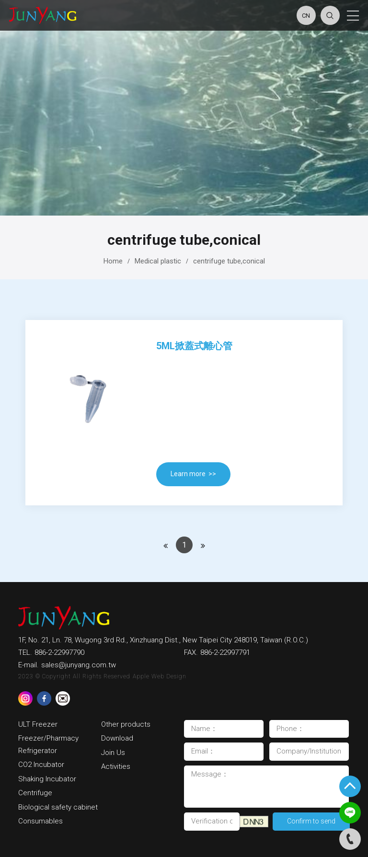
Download (118, 738)
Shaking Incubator (47, 779)
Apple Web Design (159, 676)
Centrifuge (35, 792)
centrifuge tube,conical (229, 261)
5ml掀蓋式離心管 (194, 346)
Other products (125, 724)
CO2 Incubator (41, 764)
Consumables (40, 821)
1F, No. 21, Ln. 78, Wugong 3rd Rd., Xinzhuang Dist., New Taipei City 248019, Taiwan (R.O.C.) (163, 640)
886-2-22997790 (59, 652)
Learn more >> (193, 474)
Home (113, 261)
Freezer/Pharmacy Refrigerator (49, 744)
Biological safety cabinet (58, 807)
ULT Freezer (38, 724)
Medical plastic (158, 261)
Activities (115, 766)
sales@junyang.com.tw (78, 665)
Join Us (113, 752)
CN (306, 15)
